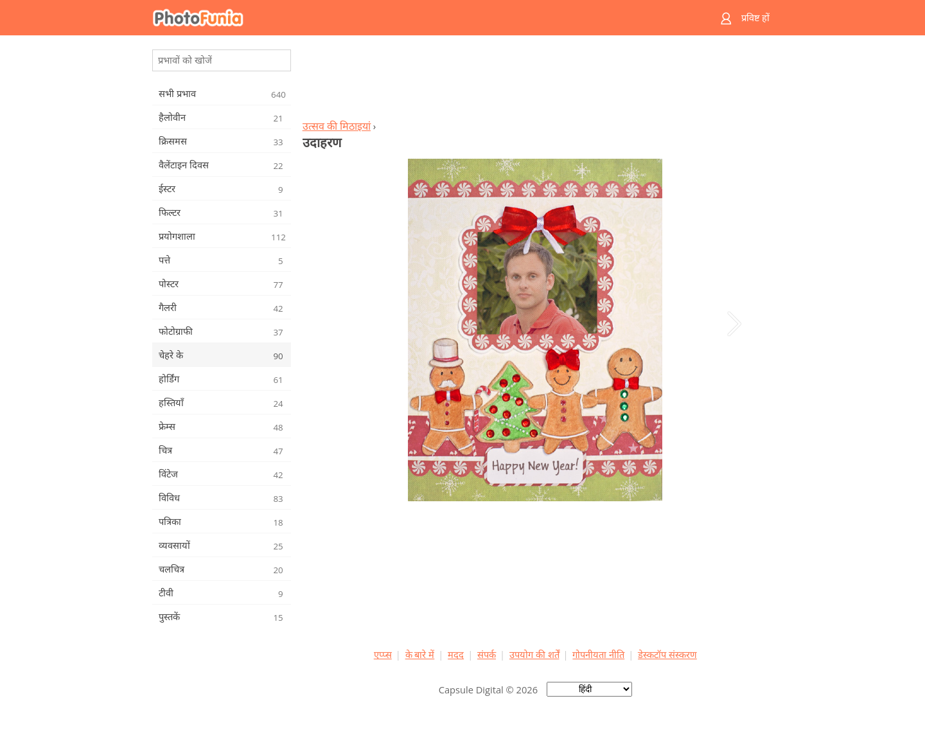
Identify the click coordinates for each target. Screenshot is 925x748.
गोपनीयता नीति (598, 654)
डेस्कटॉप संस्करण (667, 654)
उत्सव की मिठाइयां (337, 126)
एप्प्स (383, 654)
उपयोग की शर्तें (534, 654)
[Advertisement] (535, 81)
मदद (456, 654)
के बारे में (420, 654)
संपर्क (486, 654)
